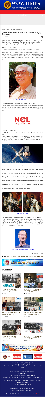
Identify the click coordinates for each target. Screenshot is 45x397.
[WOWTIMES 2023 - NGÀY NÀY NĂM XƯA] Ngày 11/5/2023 (11, 313)
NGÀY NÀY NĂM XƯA (15, 29)
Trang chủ (5, 29)
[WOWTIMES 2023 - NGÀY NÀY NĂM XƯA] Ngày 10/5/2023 (33, 313)
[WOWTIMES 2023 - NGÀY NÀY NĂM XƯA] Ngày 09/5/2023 (11, 337)
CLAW (37, 393)
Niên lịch (9, 256)
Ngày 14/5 (40, 256)
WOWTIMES (16, 256)
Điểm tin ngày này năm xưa (28, 256)
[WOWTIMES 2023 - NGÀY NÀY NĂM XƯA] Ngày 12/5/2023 (33, 290)
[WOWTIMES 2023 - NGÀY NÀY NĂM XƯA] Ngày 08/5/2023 (33, 337)
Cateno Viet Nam (24, 393)
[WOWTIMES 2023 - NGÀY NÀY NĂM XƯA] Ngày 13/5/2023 (11, 290)
